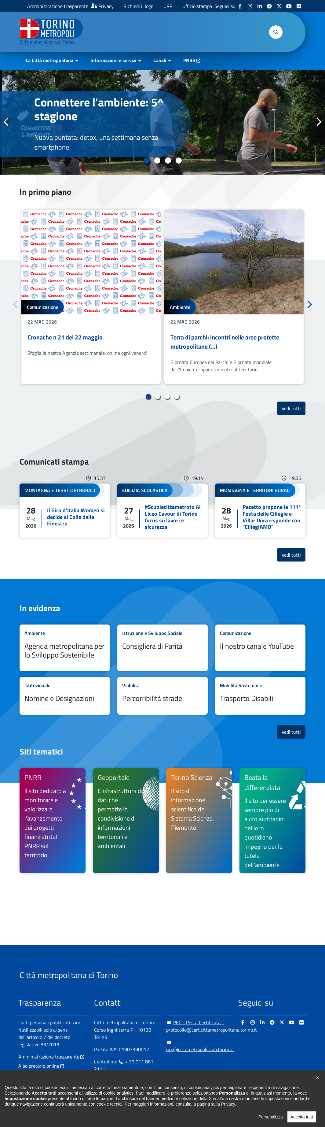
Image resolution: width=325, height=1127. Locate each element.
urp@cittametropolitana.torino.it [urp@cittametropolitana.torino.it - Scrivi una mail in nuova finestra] (200, 1045)
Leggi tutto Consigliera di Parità (162, 648)
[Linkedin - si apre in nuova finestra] (260, 6)
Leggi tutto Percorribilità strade (162, 696)
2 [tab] (157, 160)
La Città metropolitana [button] (49, 60)
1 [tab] (146, 160)
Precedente (6, 121)
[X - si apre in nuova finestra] (279, 6)
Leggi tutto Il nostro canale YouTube (260, 648)
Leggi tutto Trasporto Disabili (260, 696)
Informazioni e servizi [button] (113, 60)
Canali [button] (159, 60)
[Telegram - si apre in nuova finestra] (269, 6)
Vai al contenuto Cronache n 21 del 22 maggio (91, 297)
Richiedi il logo (138, 6)
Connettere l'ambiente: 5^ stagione (99, 109)
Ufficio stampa (197, 6)
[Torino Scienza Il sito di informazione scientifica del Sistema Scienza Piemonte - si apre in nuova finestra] (199, 820)
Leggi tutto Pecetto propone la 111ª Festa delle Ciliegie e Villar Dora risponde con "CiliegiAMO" (260, 510)
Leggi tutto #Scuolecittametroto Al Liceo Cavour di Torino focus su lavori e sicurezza (162, 510)
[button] (276, 32)
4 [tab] (178, 160)
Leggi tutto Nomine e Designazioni (65, 696)
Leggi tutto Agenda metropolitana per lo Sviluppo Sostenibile (65, 648)
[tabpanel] (162, 122)
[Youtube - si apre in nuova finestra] (289, 6)
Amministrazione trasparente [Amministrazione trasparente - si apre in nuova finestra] (57, 6)
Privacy (106, 6)
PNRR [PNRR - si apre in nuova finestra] (189, 60)
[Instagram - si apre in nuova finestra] (250, 6)
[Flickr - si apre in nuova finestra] (299, 6)
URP (167, 6)
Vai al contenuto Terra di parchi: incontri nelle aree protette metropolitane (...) (233, 297)
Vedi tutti (293, 408)
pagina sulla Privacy (216, 1119)
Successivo (318, 121)
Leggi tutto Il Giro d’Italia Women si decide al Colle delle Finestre (65, 510)
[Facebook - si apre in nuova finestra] (240, 6)
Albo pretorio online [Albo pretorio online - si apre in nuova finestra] (38, 1066)
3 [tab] (167, 160)
